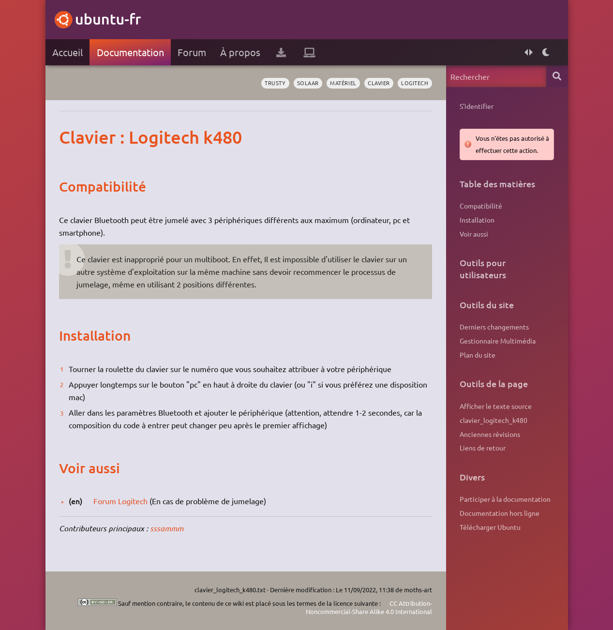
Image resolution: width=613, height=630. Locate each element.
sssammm (166, 528)
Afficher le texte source (496, 406)
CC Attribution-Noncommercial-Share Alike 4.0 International (369, 607)
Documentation (130, 52)
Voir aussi (474, 233)
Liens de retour (483, 447)
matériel (343, 83)
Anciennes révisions (490, 434)
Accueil (67, 52)
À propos (240, 52)
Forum (192, 52)
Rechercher (557, 76)
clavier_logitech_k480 (493, 420)
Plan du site (477, 354)
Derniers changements (494, 326)
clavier (379, 83)
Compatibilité (481, 205)
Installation (477, 219)
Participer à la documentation (505, 499)
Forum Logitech (120, 501)
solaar (308, 83)
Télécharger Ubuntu (490, 527)
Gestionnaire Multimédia (498, 340)
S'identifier (476, 106)
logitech (414, 83)
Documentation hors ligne (499, 513)
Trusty (275, 83)
